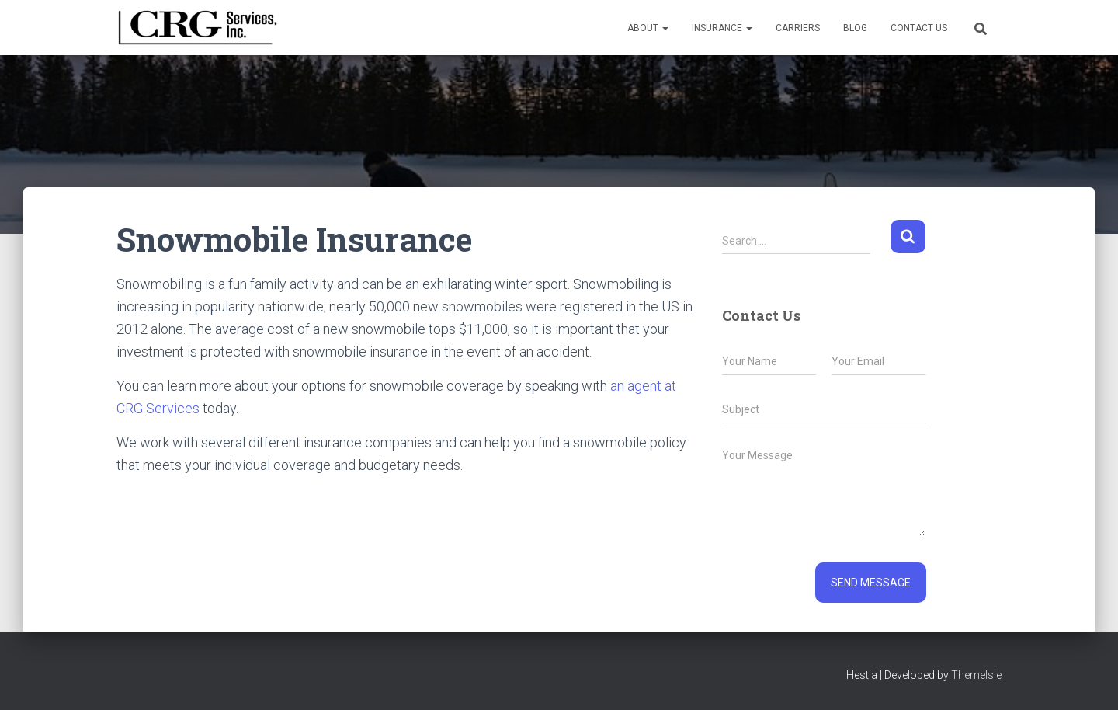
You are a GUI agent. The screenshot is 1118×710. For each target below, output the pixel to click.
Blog (855, 28)
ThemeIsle (976, 675)
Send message (871, 582)
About (647, 28)
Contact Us (919, 28)
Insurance (722, 28)
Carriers (798, 28)
